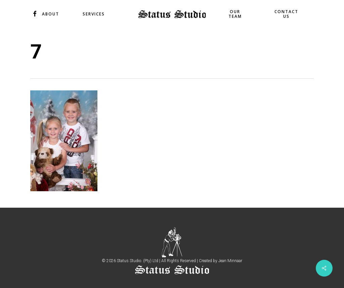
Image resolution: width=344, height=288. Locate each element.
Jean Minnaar (230, 260)
